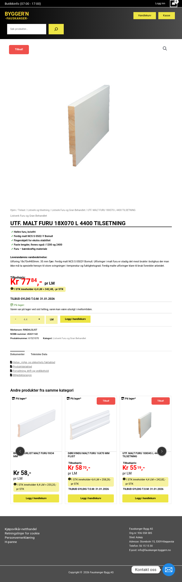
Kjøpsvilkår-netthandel (21, 529)
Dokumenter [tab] (17, 354)
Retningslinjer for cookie (22, 533)
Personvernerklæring (20, 537)
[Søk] (56, 29)
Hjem (13, 210)
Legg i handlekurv (75, 319)
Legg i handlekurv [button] (36, 498)
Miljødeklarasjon (22, 375)
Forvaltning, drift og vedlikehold (31, 370)
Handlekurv (144, 15)
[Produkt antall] (27, 320)
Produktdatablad (22, 366)
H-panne (11, 542)
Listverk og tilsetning (38, 210)
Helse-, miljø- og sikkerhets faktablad (34, 362)
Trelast (21, 210)
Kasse (166, 15)
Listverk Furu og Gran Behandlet (68, 210)
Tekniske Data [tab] (39, 354)
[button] (165, 48)
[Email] (168, 569)
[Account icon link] (160, 3)
